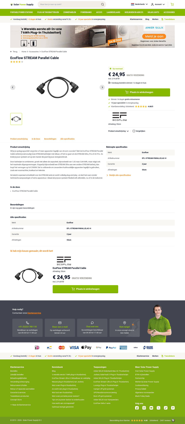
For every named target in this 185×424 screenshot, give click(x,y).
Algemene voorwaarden (144, 392)
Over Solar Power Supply (145, 371)
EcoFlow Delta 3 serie (102, 403)
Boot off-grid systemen (103, 396)
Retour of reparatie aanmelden (22, 389)
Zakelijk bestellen (17, 375)
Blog (147, 19)
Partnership (140, 378)
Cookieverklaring (141, 385)
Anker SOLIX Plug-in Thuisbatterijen (108, 378)
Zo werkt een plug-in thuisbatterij (65, 389)
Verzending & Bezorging (19, 382)
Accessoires (169, 12)
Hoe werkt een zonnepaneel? (63, 403)
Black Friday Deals (142, 396)
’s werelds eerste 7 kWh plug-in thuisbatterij (69, 375)
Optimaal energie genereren (63, 407)
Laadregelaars (113, 12)
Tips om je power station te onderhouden (68, 400)
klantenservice (34, 313)
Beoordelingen (50, 139)
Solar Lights (153, 12)
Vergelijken (140, 131)
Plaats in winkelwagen (139, 92)
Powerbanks (86, 12)
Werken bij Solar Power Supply (147, 382)
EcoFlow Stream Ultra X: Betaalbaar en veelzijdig (71, 378)
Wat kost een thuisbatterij (62, 392)
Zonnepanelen (69, 12)
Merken (155, 19)
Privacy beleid (140, 389)
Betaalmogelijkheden (18, 378)
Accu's (99, 12)
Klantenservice (136, 19)
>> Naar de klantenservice (20, 405)
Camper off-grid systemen (104, 389)
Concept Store (16, 400)
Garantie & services (18, 392)
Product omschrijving (119, 131)
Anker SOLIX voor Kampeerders (106, 400)
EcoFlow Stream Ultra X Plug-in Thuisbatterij (111, 382)
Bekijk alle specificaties (119, 175)
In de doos (36, 139)
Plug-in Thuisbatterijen (48, 12)
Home (24, 52)
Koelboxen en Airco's (134, 12)
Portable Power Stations (21, 12)
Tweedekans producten (19, 396)
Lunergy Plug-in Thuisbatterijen (106, 385)
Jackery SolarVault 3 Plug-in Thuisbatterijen (111, 375)
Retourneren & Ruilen (18, 385)
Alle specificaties (67, 139)
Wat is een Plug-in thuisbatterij (64, 385)
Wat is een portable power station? (65, 396)
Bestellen (13, 371)
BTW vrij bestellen (142, 375)
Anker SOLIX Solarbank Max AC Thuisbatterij (111, 371)
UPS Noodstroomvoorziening (105, 392)
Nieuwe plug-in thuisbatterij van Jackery (68, 382)
